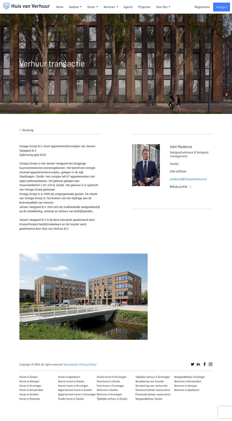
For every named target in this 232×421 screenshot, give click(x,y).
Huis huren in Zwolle (108, 381)
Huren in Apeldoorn (69, 376)
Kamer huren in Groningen (73, 385)
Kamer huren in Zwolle (71, 381)
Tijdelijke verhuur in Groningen (152, 376)
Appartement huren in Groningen (77, 394)
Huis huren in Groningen (110, 385)
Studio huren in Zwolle (71, 398)
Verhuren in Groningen (109, 394)
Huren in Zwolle (28, 376)
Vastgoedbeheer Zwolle (148, 398)
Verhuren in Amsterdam (187, 381)
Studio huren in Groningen (111, 376)
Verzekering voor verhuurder (151, 385)
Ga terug (27, 130)
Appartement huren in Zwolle (75, 390)
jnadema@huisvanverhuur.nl (188, 179)
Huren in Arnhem (29, 394)
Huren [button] (91, 7)
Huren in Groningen (30, 385)
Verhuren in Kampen (185, 385)
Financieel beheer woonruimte (152, 394)
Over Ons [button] (162, 7)
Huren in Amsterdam (31, 390)
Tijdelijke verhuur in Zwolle (112, 398)
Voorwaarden (70, 364)
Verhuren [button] (110, 7)
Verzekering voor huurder (149, 381)
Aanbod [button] (74, 7)
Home (60, 7)
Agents (128, 7)
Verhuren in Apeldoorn (186, 390)
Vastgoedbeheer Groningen (189, 376)
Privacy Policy (88, 364)
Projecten (144, 7)
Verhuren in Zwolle (107, 390)
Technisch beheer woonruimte (152, 390)
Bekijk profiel (178, 186)
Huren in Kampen (29, 381)
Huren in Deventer (29, 398)
